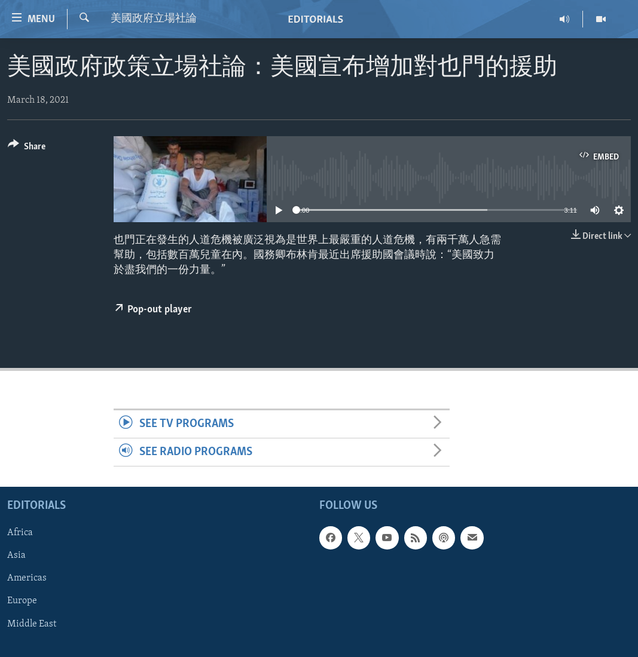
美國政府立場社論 (154, 18)
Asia (16, 556)
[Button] (26, 148)
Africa (20, 533)
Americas (27, 579)
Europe (22, 601)
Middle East (31, 624)
